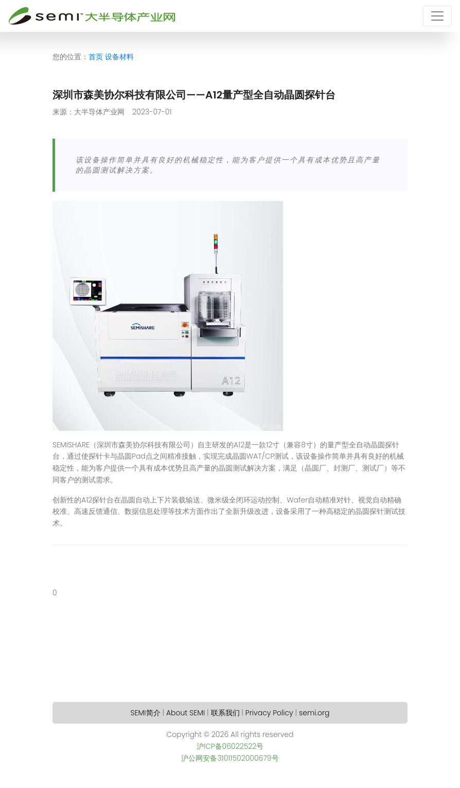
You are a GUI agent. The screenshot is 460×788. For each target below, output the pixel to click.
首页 (96, 57)
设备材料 (119, 57)
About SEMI (185, 713)
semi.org (314, 713)
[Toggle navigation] (437, 16)
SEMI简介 (146, 713)
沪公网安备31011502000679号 (229, 758)
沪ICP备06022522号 (230, 746)
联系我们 (225, 713)
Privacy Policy (269, 713)
